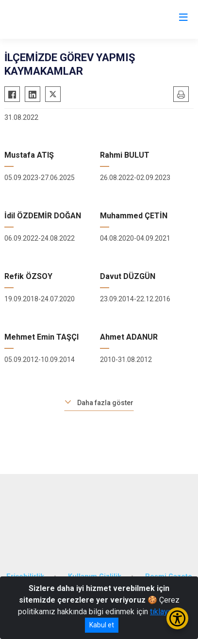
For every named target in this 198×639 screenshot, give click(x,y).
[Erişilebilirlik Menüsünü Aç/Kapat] (177, 618)
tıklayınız (165, 611)
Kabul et (101, 625)
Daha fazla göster (105, 403)
